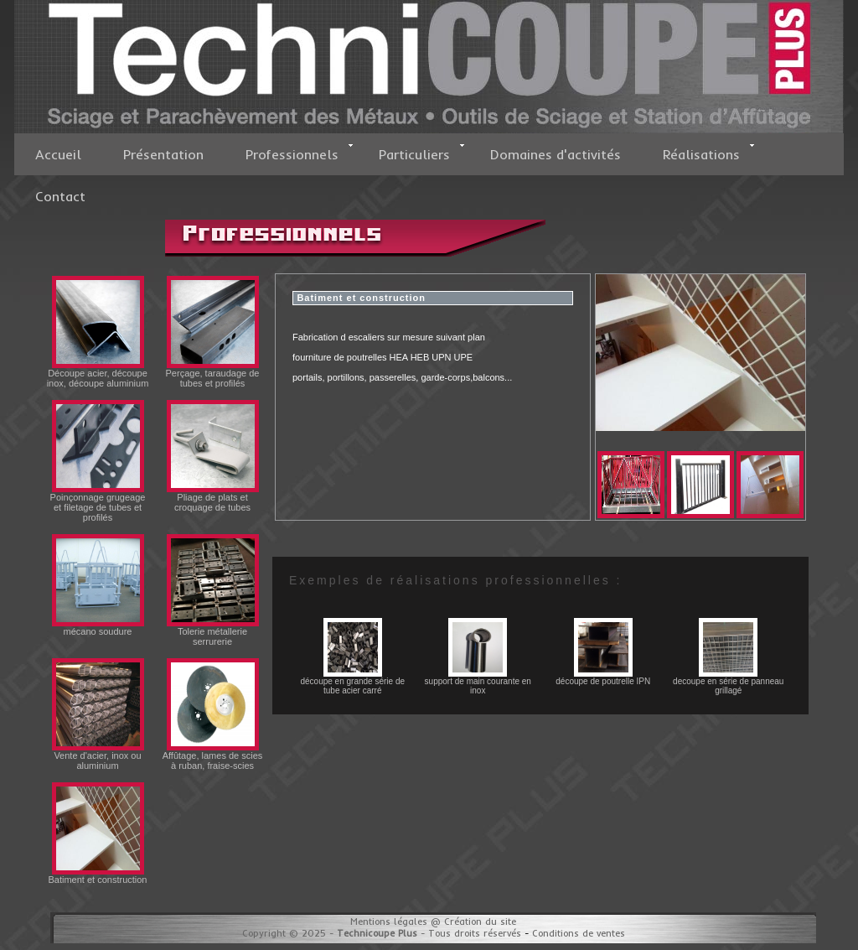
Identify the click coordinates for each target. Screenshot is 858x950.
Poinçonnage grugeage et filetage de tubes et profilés (98, 503)
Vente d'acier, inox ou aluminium (98, 756)
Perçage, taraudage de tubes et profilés (213, 374)
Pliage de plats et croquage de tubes (213, 498)
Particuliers (422, 153)
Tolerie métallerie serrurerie (213, 632)
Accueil (58, 154)
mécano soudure (98, 627)
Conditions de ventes (578, 933)
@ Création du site (473, 921)
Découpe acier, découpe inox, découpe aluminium (98, 374)
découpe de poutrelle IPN (603, 677)
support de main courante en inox (478, 682)
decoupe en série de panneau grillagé (728, 682)
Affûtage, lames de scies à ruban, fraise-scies (213, 756)
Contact (60, 196)
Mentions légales (388, 921)
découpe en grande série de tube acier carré (352, 682)
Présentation (163, 154)
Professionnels (300, 153)
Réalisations (709, 153)
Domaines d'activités (555, 154)
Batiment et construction (97, 875)
